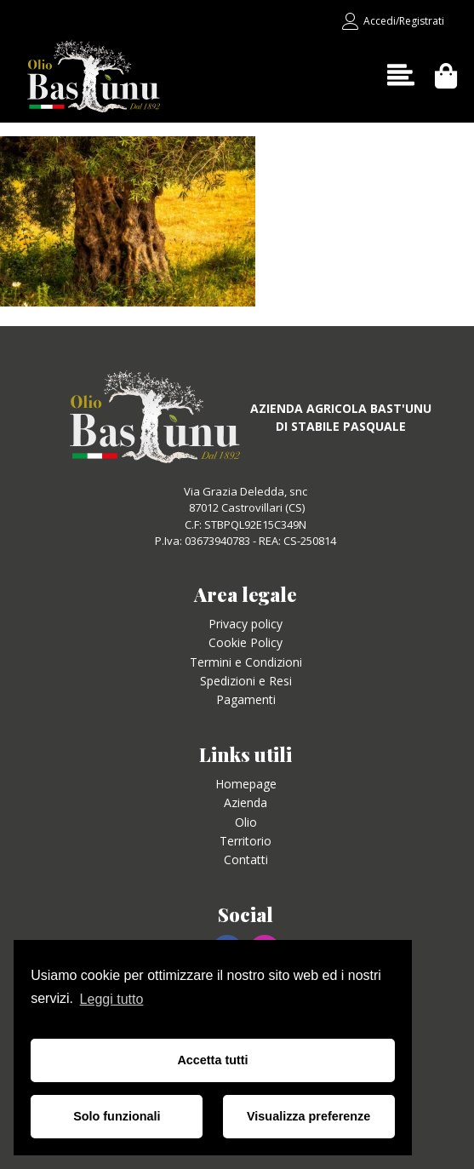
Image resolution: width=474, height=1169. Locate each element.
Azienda (245, 802)
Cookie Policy (245, 642)
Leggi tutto (112, 999)
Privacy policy (245, 624)
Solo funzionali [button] (116, 1116)
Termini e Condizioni (246, 662)
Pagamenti (246, 699)
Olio (246, 822)
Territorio (245, 841)
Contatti (246, 859)
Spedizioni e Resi (246, 681)
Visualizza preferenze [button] (308, 1116)
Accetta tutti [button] (212, 1060)
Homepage (246, 784)
